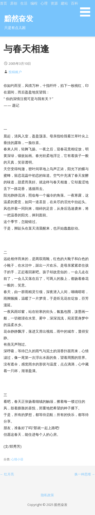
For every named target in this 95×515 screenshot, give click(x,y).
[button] (87, 9)
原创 (13, 3)
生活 (23, 3)
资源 (54, 3)
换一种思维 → (84, 474)
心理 (44, 3)
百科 (74, 3)
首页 (3, 3)
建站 (64, 3)
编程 (33, 3)
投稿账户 (15, 72)
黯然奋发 (18, 18)
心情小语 (17, 459)
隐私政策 (47, 495)
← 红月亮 (7, 474)
